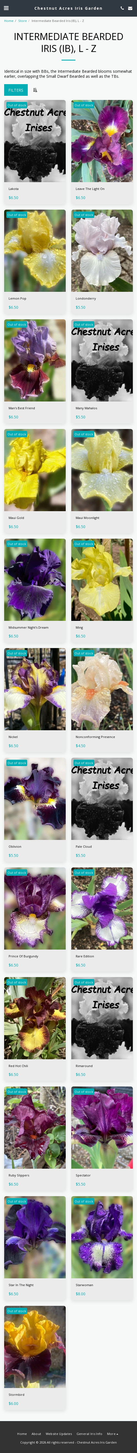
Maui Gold (16, 518)
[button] (6, 8)
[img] (35, 141)
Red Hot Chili (18, 1066)
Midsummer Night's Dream (29, 627)
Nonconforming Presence (95, 737)
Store (22, 21)
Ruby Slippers (19, 1175)
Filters (15, 90)
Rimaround (84, 1066)
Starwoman (84, 1285)
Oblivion (15, 846)
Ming (79, 627)
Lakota (14, 189)
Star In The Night (21, 1285)
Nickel (13, 737)
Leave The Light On (90, 189)
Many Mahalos (86, 408)
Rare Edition (85, 956)
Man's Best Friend (22, 408)
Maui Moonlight (87, 518)
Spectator (83, 1175)
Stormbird (16, 1394)
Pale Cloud (84, 846)
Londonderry (86, 298)
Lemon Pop (17, 298)
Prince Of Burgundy (23, 956)
